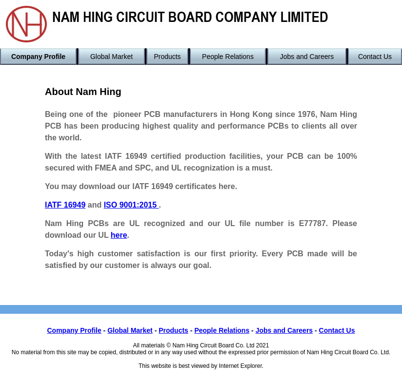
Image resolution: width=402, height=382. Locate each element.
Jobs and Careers (307, 56)
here (119, 235)
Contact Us (375, 56)
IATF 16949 (65, 205)
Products (167, 56)
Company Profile (38, 56)
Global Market (111, 56)
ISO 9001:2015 (131, 205)
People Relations (228, 56)
